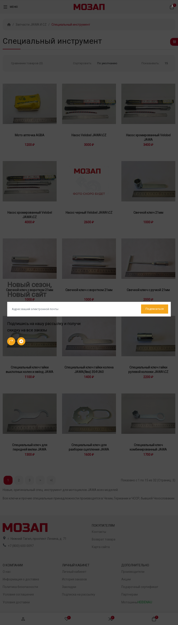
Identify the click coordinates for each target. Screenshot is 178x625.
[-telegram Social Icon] (21, 341)
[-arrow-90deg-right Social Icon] (11, 341)
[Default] (89, 309)
